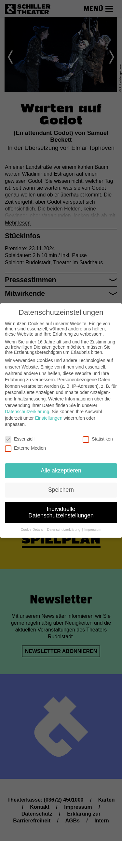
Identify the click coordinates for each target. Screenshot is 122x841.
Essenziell (19, 437)
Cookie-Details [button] (32, 528)
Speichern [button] (61, 488)
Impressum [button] (92, 528)
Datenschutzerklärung (27, 410)
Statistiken (98, 437)
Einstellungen (48, 416)
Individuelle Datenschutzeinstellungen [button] (60, 510)
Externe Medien (25, 446)
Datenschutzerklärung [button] (64, 528)
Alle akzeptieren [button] (61, 469)
